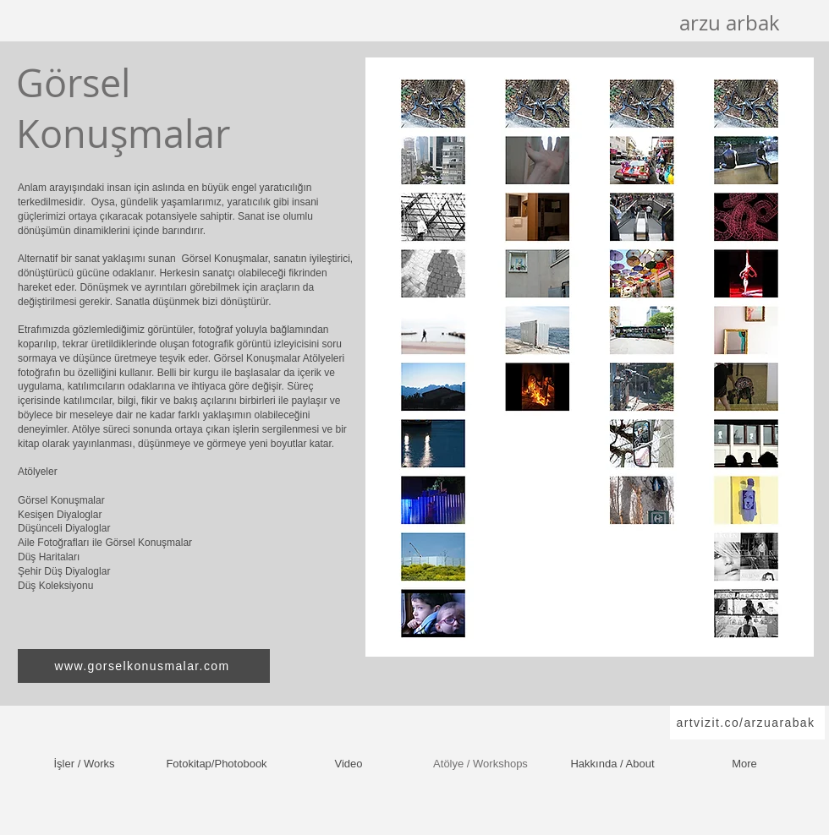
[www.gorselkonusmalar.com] (144, 666)
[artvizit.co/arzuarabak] (747, 722)
